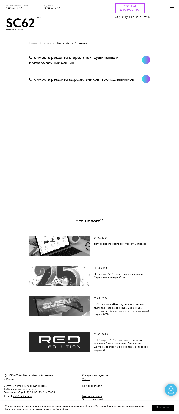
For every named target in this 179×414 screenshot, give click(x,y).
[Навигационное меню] (172, 8)
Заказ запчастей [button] (92, 399)
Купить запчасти (92, 395)
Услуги (47, 43)
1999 (38, 17)
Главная (33, 43)
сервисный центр (14, 29)
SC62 (20, 22)
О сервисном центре (95, 375)
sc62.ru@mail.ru (22, 395)
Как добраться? (92, 385)
